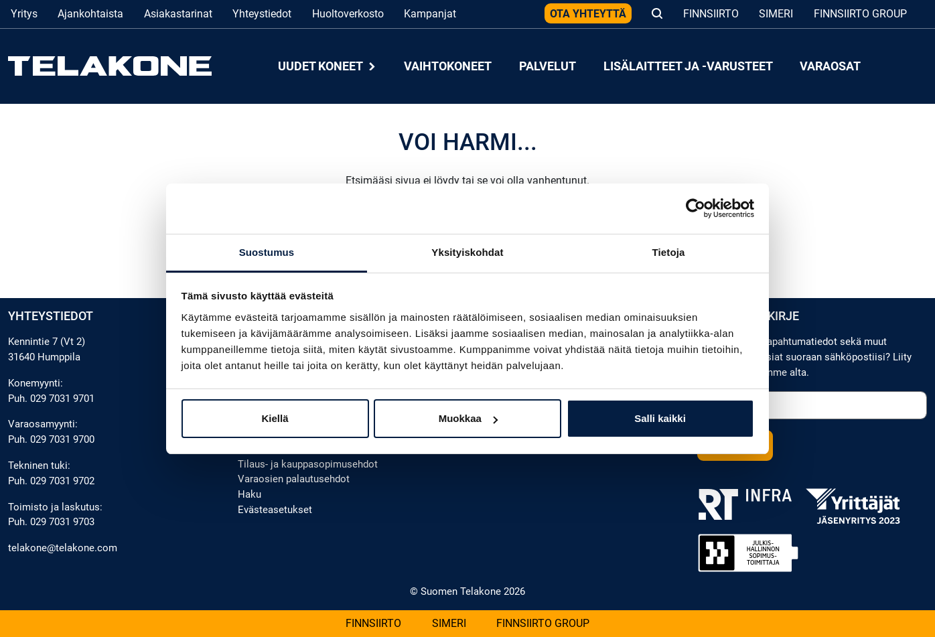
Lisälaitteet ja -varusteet (688, 66)
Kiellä (274, 418)
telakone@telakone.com (62, 548)
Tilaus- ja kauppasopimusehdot (308, 464)
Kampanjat (430, 13)
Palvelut (547, 66)
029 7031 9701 (62, 399)
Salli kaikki (660, 418)
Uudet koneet (327, 66)
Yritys (24, 13)
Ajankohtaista (90, 13)
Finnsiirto (711, 13)
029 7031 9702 (62, 481)
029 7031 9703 (62, 522)
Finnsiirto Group (860, 13)
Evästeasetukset (275, 510)
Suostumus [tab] (267, 252)
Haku (249, 494)
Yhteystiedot (261, 13)
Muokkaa (468, 418)
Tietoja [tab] (668, 252)
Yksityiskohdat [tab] (467, 252)
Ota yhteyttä (588, 13)
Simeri (776, 13)
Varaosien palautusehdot (294, 479)
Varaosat (830, 66)
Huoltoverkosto (348, 13)
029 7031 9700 (62, 439)
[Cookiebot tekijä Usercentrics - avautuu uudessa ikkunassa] (695, 208)
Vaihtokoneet (448, 66)
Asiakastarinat (178, 13)
